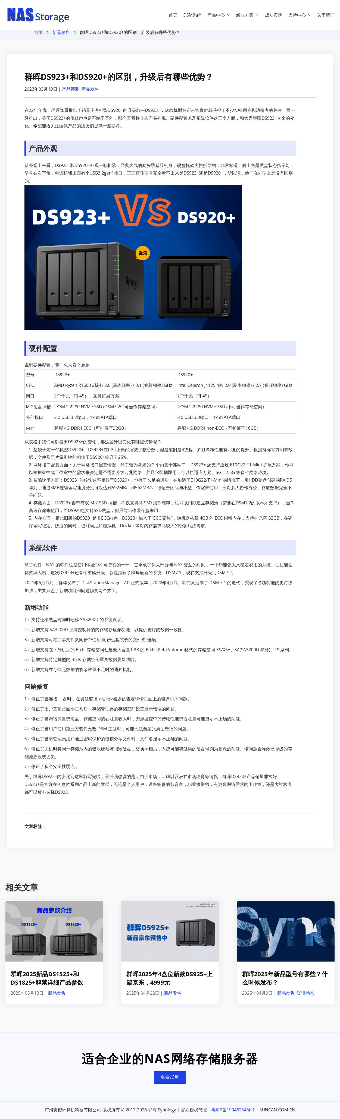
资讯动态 (305, 998)
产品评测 (70, 94)
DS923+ (58, 124)
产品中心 (216, 15)
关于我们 (326, 15)
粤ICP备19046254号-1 (233, 1115)
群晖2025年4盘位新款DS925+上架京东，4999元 (169, 983)
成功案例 (273, 15)
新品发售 (61, 38)
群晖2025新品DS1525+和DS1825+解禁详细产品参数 (47, 983)
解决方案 (245, 15)
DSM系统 (192, 15)
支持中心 (297, 15)
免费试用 (170, 1083)
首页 (173, 15)
